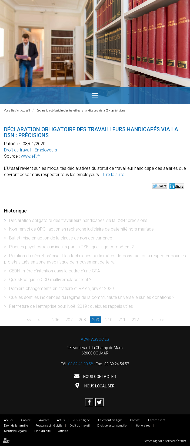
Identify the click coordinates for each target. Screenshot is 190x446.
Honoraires (143, 425)
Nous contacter (99, 376)
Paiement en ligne (110, 420)
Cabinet (26, 420)
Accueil (25, 110)
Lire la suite (113, 174)
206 (55, 319)
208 (82, 319)
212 (135, 319)
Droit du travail (80, 425)
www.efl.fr (30, 156)
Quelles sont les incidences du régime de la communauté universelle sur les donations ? (91, 297)
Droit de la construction (112, 425)
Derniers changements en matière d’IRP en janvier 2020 (61, 288)
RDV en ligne (81, 420)
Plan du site (42, 431)
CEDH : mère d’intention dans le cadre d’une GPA (54, 270)
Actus (61, 420)
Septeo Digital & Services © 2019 (165, 441)
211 (122, 319)
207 (69, 319)
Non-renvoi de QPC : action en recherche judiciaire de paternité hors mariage (81, 229)
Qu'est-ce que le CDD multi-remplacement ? (50, 279)
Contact (135, 420)
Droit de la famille (16, 425)
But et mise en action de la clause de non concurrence (60, 238)
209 (95, 319)
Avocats (44, 420)
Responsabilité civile (48, 425)
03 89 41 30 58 (80, 364)
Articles (63, 431)
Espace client (156, 420)
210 (108, 319)
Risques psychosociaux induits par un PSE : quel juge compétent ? (71, 246)
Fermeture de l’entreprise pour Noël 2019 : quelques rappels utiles (71, 306)
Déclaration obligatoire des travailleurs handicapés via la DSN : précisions (80, 110)
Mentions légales (15, 431)
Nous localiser (99, 386)
